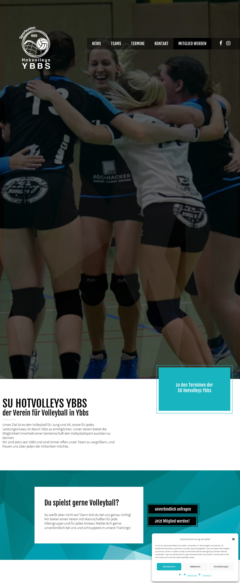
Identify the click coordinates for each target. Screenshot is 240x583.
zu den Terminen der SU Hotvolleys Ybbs (194, 387)
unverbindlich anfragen (173, 509)
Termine (138, 43)
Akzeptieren (169, 566)
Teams (116, 43)
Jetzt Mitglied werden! (172, 521)
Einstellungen (221, 566)
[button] (233, 539)
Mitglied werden (192, 43)
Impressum (206, 575)
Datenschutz (192, 575)
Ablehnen (195, 566)
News (96, 43)
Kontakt (161, 43)
